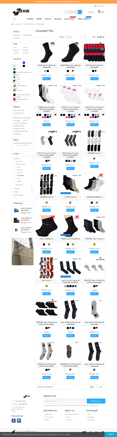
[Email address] (65, 402)
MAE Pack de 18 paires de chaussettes (94, 66)
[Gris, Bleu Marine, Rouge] (43, 117)
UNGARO (18, 134)
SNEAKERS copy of (94, 153)
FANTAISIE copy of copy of (94, 239)
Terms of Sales (49, 419)
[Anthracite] (73, 287)
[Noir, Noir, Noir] (45, 115)
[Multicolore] (47, 203)
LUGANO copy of (70, 198)
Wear (89, 416)
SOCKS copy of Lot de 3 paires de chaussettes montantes (70, 155)
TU (16, 47)
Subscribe (96, 403)
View (93, 37)
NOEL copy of (46, 281)
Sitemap (47, 421)
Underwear (90, 419)
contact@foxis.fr (22, 406)
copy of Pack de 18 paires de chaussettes (70, 325)
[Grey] (45, 71)
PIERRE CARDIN (20, 128)
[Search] (73, 12)
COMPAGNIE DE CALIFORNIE (22, 118)
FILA (25, 120)
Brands (68, 419)
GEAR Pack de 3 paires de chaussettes (46, 66)
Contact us (69, 421)
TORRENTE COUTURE (21, 131)
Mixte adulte (28, 35)
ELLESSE (17, 120)
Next (101, 388)
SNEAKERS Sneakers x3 (94, 198)
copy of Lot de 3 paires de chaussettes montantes (70, 282)
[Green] (50, 115)
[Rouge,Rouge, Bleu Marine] (45, 117)
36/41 (26, 47)
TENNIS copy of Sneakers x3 (70, 239)
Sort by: (61, 37)
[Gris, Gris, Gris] (72, 161)
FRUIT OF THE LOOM (21, 123)
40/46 (26, 53)
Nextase (38, 433)
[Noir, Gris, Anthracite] (76, 287)
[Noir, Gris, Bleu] (96, 71)
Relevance (69, 37)
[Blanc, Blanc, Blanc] (43, 115)
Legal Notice (48, 416)
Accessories (90, 421)
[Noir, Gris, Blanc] (73, 71)
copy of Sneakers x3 (46, 239)
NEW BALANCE (19, 126)
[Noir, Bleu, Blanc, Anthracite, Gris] (70, 203)
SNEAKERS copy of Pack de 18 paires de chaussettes (94, 282)
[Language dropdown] (99, 5)
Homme (17, 35)
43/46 (17, 53)
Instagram (19, 423)
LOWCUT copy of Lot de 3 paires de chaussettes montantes (70, 109)
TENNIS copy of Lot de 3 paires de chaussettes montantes (46, 109)
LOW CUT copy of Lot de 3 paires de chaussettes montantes (46, 155)
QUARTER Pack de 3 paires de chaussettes (70, 66)
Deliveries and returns (72, 416)
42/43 (26, 50)
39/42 (17, 50)
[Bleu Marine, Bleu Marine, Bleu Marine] (48, 117)
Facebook (14, 423)
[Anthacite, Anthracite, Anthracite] (69, 161)
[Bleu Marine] (37, 115)
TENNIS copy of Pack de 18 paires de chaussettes (46, 367)
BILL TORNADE (19, 110)
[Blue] (48, 115)
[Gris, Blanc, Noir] (50, 117)
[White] (70, 71)
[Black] (48, 71)
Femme (17, 38)
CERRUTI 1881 (19, 113)
